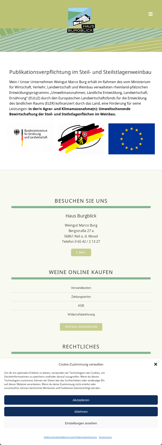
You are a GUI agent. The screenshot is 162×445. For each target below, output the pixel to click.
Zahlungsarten (81, 297)
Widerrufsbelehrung (81, 314)
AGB (81, 305)
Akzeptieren (81, 400)
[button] (156, 364)
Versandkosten (81, 288)
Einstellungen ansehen (81, 423)
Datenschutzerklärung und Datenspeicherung (70, 437)
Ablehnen (81, 411)
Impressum (105, 437)
